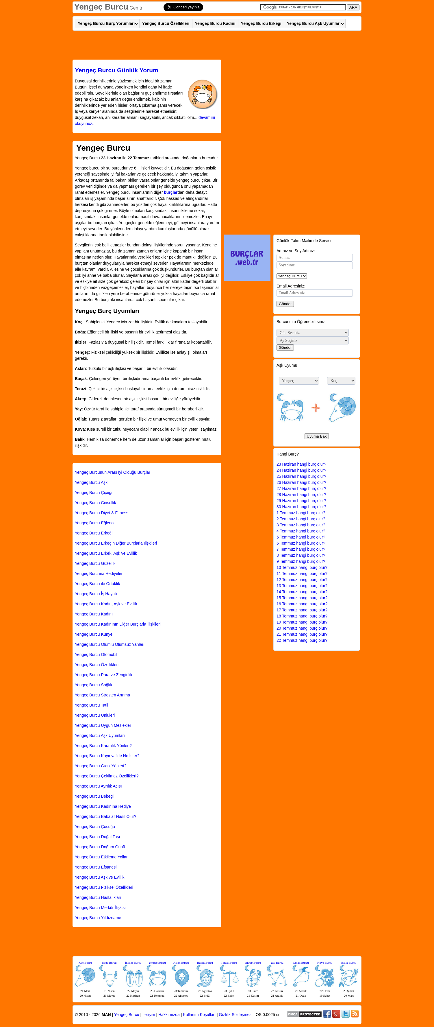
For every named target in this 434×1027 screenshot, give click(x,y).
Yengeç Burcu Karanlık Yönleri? (103, 745)
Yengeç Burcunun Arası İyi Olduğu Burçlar (112, 472)
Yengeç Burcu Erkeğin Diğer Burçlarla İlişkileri (116, 543)
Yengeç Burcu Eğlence (95, 523)
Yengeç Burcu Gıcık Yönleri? (100, 766)
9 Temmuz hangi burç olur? (301, 561)
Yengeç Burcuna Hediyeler (99, 573)
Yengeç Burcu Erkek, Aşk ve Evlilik (106, 553)
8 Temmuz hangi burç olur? (301, 555)
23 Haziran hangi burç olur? (301, 464)
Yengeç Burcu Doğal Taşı (97, 836)
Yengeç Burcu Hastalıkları (98, 897)
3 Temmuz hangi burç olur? (301, 525)
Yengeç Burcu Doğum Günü (100, 847)
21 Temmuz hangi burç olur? (302, 634)
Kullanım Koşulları (199, 1014)
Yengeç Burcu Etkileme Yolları (102, 857)
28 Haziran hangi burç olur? (301, 494)
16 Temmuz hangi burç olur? (302, 604)
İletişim (148, 1014)
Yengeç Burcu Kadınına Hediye (103, 806)
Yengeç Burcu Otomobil (96, 654)
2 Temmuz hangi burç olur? (301, 519)
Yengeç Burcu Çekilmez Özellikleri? (106, 776)
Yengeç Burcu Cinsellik (95, 502)
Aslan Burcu (181, 962)
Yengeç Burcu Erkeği (261, 23)
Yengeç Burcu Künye (93, 634)
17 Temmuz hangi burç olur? (302, 610)
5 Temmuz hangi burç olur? (301, 537)
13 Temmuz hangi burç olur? (302, 585)
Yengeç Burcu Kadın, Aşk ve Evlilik (106, 604)
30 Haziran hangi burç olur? (301, 506)
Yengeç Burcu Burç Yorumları (106, 23)
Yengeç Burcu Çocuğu (95, 826)
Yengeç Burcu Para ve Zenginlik (103, 674)
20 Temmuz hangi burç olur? (302, 628)
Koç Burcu (85, 962)
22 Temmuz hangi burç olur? (302, 640)
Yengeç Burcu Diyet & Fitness (101, 512)
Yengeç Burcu (101, 6)
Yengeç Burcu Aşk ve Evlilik (99, 877)
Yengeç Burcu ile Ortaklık (97, 583)
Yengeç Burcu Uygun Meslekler (103, 725)
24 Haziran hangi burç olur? (301, 470)
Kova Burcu (324, 962)
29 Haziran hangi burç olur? (301, 500)
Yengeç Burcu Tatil (91, 705)
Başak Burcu (205, 962)
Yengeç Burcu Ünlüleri (95, 715)
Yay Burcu (276, 962)
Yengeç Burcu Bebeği (94, 796)
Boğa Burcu (109, 962)
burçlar (170, 192)
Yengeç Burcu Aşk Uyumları (314, 23)
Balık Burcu (348, 962)
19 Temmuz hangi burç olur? (302, 622)
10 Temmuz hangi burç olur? (302, 567)
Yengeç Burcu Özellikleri (165, 23)
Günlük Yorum (116, 70)
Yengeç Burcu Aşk (91, 482)
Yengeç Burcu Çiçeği (93, 492)
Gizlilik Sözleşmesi (236, 1014)
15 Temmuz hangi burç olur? (302, 597)
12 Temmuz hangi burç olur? (302, 579)
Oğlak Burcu (301, 962)
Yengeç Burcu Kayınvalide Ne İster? (107, 755)
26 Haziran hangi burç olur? (301, 482)
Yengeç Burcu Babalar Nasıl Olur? (105, 816)
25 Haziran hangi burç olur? (301, 476)
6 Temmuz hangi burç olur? (301, 543)
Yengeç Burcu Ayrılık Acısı (98, 786)
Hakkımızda (169, 1014)
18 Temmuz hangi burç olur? (302, 616)
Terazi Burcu (229, 962)
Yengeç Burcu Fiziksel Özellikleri (104, 887)
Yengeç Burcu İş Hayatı (96, 593)
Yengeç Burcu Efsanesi (95, 867)
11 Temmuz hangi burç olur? (302, 573)
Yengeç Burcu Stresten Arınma (102, 695)
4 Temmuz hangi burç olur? (301, 531)
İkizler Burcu (133, 962)
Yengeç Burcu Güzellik (95, 563)
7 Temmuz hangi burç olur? (301, 549)
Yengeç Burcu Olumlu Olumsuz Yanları (109, 644)
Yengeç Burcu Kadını (215, 23)
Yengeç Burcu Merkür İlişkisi (100, 907)
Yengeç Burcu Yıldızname (98, 917)
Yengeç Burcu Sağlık (93, 685)
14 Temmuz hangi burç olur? (302, 591)
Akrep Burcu (253, 962)
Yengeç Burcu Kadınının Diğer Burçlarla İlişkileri (118, 624)
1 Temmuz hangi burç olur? (301, 512)
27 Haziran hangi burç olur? (301, 488)
